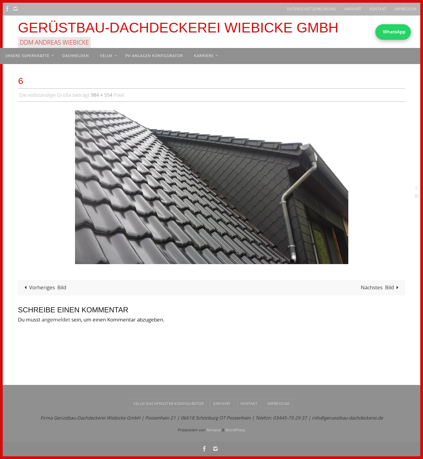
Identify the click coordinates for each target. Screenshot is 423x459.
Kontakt (378, 8)
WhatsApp (394, 32)
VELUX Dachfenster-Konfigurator (168, 403)
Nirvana (213, 430)
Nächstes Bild (381, 287)
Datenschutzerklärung (311, 8)
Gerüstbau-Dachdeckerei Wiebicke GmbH (178, 28)
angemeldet (56, 319)
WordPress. (235, 430)
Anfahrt (353, 8)
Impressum (405, 8)
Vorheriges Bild (44, 287)
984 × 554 (101, 95)
